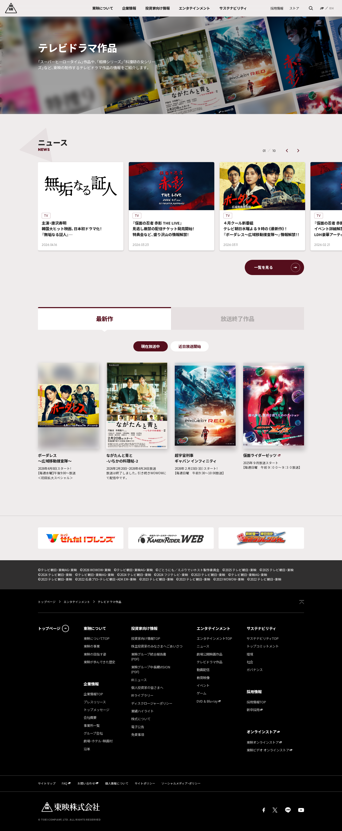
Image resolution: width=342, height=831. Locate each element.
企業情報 (91, 684)
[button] (287, 150)
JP (322, 8)
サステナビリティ (261, 628)
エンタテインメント (77, 602)
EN (331, 8)
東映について (95, 628)
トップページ (47, 602)
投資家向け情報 (144, 628)
